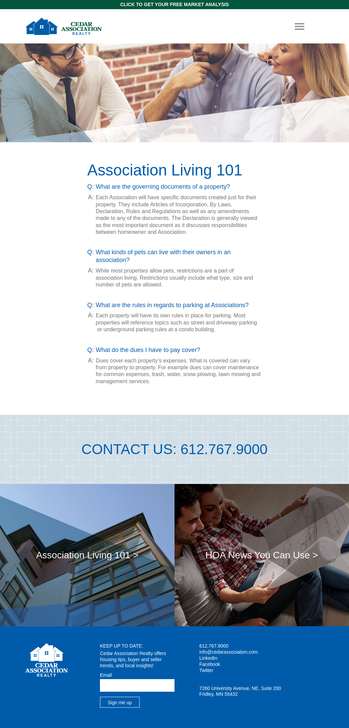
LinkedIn (208, 658)
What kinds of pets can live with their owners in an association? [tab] (163, 256)
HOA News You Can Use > (261, 555)
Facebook (209, 664)
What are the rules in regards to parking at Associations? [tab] (172, 305)
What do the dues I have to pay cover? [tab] (148, 350)
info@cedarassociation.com (228, 652)
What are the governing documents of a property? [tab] (163, 186)
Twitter (206, 670)
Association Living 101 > (87, 555)
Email (106, 675)
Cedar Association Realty (63, 26)
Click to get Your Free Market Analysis (174, 4)
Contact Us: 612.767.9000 (174, 449)
